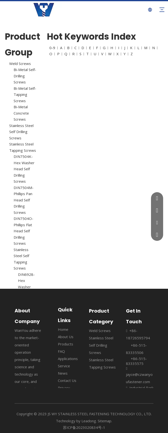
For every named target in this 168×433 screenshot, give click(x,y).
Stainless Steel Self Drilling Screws (21, 131)
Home (63, 329)
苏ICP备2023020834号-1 (84, 427)
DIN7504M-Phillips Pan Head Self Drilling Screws (24, 200)
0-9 (52, 47)
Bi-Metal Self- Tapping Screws (25, 94)
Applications (68, 358)
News (63, 373)
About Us (65, 336)
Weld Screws (20, 63)
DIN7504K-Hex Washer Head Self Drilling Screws (24, 169)
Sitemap (104, 420)
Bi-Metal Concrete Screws (21, 113)
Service (64, 365)
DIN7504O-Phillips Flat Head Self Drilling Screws (23, 231)
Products (65, 344)
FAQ (61, 351)
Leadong (88, 420)
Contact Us (67, 380)
